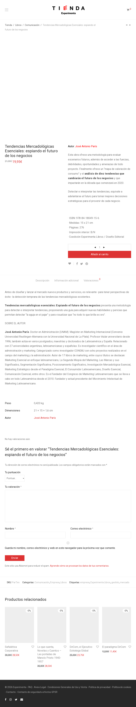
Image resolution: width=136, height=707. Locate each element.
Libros (18, 25)
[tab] (42, 280)
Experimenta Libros (100, 582)
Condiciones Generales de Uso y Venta (67, 687)
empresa (85, 582)
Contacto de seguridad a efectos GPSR (37, 692)
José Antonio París (45, 417)
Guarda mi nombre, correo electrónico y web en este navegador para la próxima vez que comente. (60, 548)
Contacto (11, 692)
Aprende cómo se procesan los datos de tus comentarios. (79, 565)
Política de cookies (121, 687)
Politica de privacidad (99, 687)
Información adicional (66, 280)
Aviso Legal (40, 687)
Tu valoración (13, 486)
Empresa (55, 582)
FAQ (30, 687)
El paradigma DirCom (114, 646)
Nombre (10, 528)
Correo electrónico (81, 528)
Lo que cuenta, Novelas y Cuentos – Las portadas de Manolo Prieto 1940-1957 (49, 654)
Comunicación (32, 25)
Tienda (8, 25)
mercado (124, 582)
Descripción (42, 280)
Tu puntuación (12, 472)
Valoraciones (92, 280)
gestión (115, 582)
